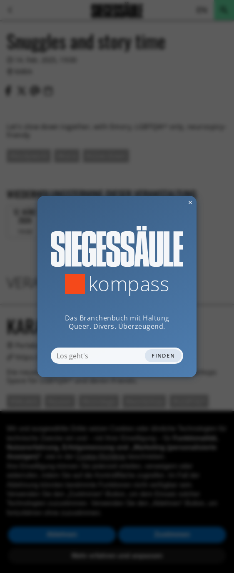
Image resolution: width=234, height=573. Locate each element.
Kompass (128, 283)
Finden (163, 355)
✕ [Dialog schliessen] (170, 202)
